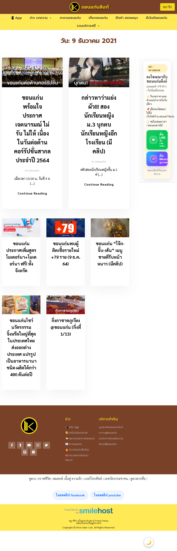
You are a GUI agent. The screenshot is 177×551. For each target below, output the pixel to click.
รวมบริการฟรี (88, 26)
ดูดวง (32, 480)
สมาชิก (167, 7)
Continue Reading (32, 193)
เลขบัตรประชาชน (116, 480)
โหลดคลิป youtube (107, 496)
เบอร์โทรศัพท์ (93, 480)
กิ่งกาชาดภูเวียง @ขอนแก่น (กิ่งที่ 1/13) (66, 328)
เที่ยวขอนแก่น (98, 17)
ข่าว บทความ (41, 18)
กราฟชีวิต (44, 480)
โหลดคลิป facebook (70, 496)
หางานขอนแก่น (70, 17)
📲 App (16, 17)
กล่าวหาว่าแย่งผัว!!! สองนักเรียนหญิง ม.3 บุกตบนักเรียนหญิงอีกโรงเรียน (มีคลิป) (99, 124)
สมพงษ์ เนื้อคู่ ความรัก (67, 480)
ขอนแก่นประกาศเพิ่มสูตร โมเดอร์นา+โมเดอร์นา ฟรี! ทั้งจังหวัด (21, 258)
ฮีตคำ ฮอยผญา (127, 17)
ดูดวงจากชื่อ (137, 480)
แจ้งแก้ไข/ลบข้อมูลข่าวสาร (88, 524)
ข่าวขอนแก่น (32, 170)
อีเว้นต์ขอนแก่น (156, 17)
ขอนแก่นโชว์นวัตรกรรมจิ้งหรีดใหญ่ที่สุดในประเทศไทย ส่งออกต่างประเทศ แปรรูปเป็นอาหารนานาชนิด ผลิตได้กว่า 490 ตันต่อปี (21, 348)
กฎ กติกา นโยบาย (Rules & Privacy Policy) (88, 521)
